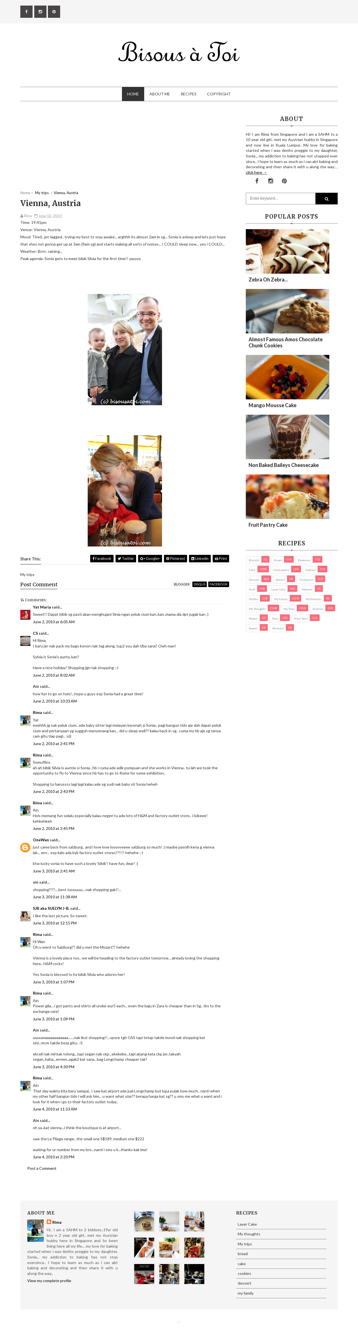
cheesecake (281, 570)
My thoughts (257, 608)
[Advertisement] (124, 151)
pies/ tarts (301, 618)
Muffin (253, 599)
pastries (318, 608)
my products (314, 599)
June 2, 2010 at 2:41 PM (53, 743)
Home (133, 93)
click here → (256, 172)
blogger (182, 584)
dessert (254, 579)
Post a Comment (42, 1168)
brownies (304, 560)
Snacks (253, 628)
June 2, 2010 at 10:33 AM (55, 701)
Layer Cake (278, 589)
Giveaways (306, 579)
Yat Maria (42, 607)
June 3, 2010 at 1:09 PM (53, 1019)
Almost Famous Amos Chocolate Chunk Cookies (286, 342)
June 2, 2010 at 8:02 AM (54, 675)
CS (35, 633)
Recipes (189, 93)
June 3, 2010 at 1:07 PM (53, 982)
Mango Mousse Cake (272, 405)
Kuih (252, 589)
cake (252, 570)
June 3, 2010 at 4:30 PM (53, 1066)
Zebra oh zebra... (268, 279)
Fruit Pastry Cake (268, 525)
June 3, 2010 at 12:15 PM (55, 923)
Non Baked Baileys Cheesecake (284, 465)
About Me (159, 93)
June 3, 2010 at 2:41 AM (54, 871)
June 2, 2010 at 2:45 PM (53, 828)
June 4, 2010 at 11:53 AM (55, 1109)
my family (281, 599)
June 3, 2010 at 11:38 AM (55, 896)
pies (275, 618)
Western (278, 628)
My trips (289, 608)
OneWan (41, 839)
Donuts (280, 579)
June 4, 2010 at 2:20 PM (53, 1156)
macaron (307, 589)
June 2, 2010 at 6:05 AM (54, 621)
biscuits (254, 560)
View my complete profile (49, 1280)
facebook (219, 584)
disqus (199, 584)
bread (278, 560)
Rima (37, 712)
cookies (310, 570)
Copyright (219, 93)
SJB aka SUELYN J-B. (51, 908)
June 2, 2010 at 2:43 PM (53, 791)
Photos (253, 618)
